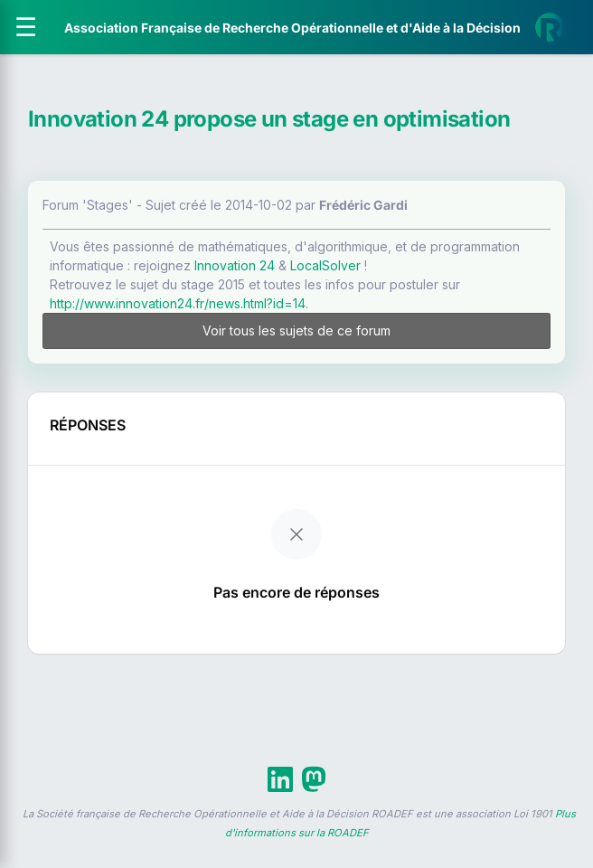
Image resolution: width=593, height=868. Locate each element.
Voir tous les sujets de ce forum (296, 330)
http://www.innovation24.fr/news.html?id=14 (178, 303)
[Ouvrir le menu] (25, 27)
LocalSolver (325, 265)
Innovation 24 (234, 265)
